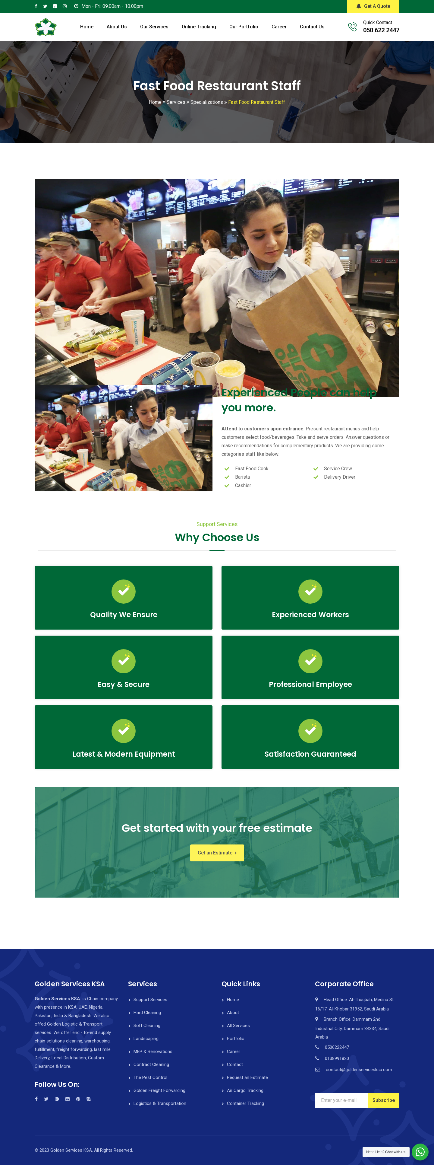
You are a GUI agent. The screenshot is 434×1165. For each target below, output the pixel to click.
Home (86, 27)
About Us (117, 27)
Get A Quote (373, 6)
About (233, 1012)
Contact (235, 1064)
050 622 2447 (381, 30)
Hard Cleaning (147, 1012)
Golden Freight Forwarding (159, 1090)
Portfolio (235, 1038)
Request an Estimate (247, 1077)
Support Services (150, 999)
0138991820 (337, 1058)
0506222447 (337, 1047)
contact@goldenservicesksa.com (359, 1069)
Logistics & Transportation (160, 1103)
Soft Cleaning (147, 1025)
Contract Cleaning (151, 1064)
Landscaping (146, 1038)
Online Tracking (199, 27)
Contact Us (312, 27)
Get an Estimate (215, 853)
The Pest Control (150, 1077)
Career (279, 27)
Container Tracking (245, 1103)
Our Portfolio (243, 27)
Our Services (154, 27)
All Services (238, 1025)
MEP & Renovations (153, 1051)
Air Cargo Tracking (245, 1090)
